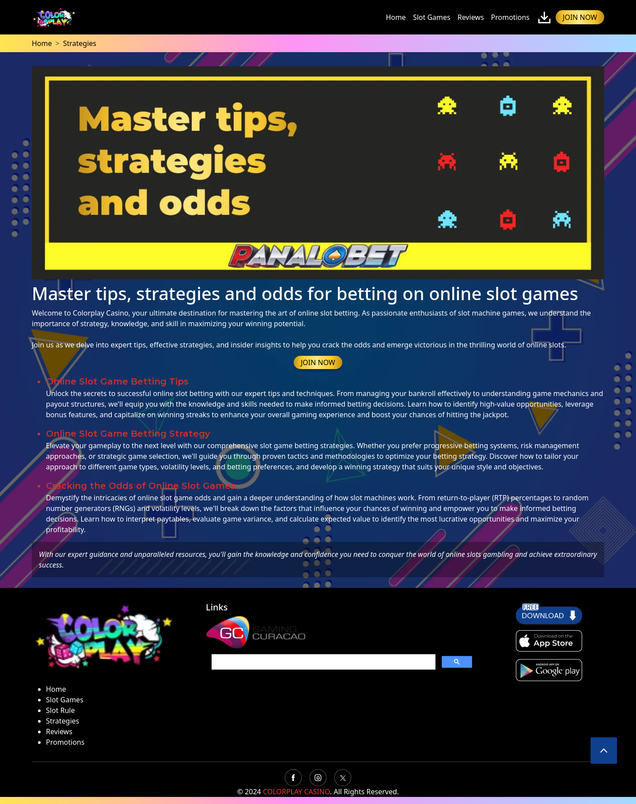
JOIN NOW (580, 17)
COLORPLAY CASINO (296, 791)
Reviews (471, 17)
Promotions (510, 17)
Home (396, 17)
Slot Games (431, 17)
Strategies (79, 43)
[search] (322, 662)
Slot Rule (60, 710)
